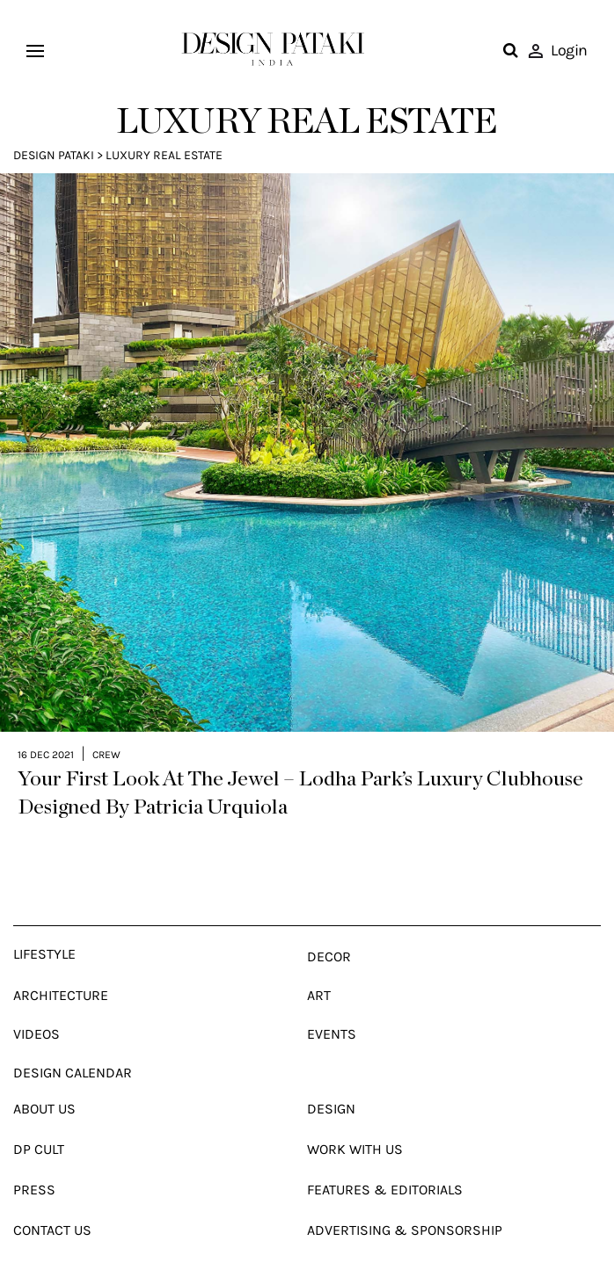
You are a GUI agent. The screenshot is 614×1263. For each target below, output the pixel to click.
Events (331, 1002)
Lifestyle (44, 922)
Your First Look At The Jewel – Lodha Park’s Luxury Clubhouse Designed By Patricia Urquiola (300, 761)
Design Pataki (53, 155)
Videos (36, 1002)
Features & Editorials (385, 1158)
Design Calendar (72, 1041)
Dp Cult (38, 1117)
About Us (44, 1077)
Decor (329, 924)
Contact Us (52, 1198)
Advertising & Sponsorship (404, 1198)
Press (34, 1158)
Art (319, 963)
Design (331, 1077)
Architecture (60, 963)
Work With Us (355, 1117)
